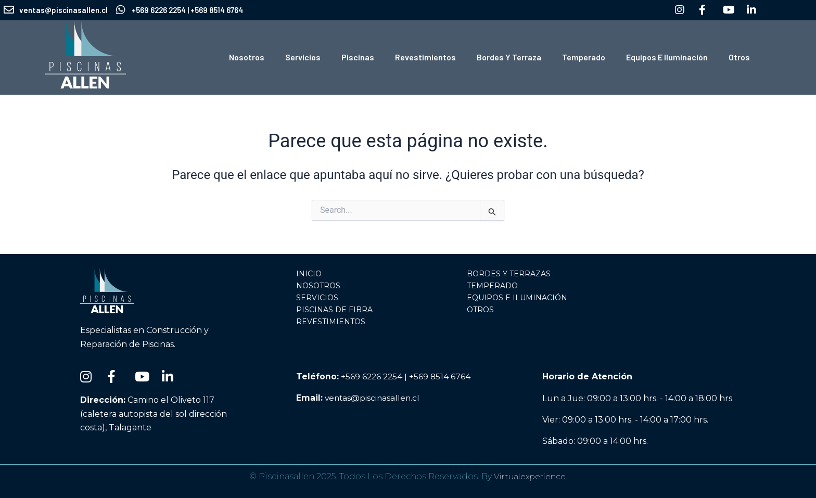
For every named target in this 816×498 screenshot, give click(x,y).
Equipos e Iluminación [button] (667, 57)
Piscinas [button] (357, 57)
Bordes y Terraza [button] (509, 57)
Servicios (303, 57)
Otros (739, 57)
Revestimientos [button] (425, 57)
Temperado (583, 57)
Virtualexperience (529, 476)
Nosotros (246, 57)
